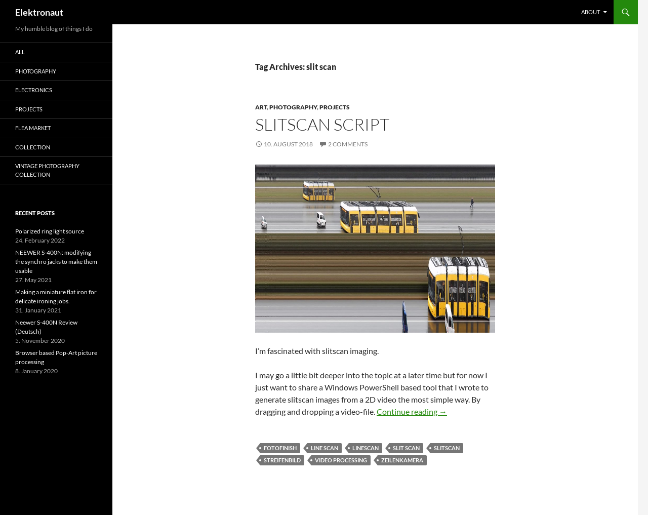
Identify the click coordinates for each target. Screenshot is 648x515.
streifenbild (282, 460)
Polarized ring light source (49, 231)
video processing (341, 460)
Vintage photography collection (47, 170)
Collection (32, 147)
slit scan (406, 448)
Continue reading (412, 411)
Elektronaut (39, 12)
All (20, 52)
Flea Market (33, 128)
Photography (293, 107)
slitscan (447, 448)
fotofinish (280, 448)
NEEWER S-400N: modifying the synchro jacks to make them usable (56, 261)
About (590, 12)
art (261, 107)
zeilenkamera (402, 460)
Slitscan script (322, 124)
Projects (334, 107)
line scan (324, 448)
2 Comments (348, 144)
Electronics (33, 90)
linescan (365, 448)
